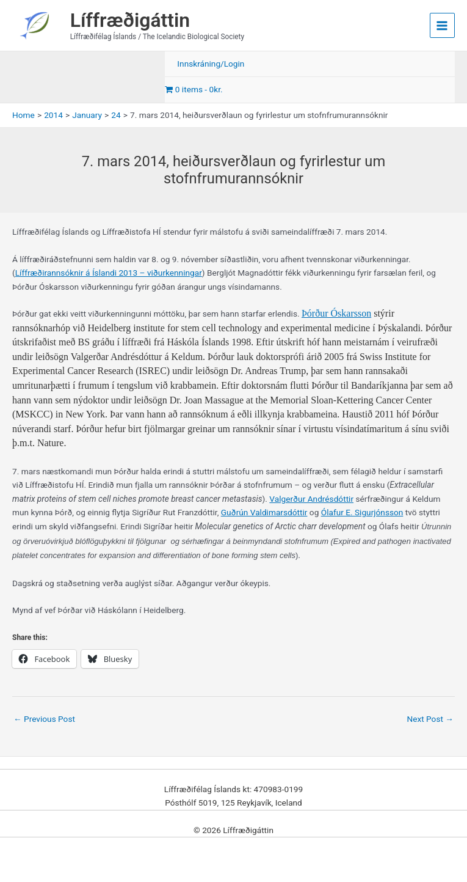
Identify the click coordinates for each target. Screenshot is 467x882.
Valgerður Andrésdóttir (311, 499)
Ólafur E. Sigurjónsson (362, 512)
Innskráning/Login (210, 63)
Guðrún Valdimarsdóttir (264, 512)
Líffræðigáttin (130, 20)
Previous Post (44, 719)
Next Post (430, 719)
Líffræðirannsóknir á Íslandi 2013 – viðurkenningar (108, 272)
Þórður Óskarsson (336, 313)
